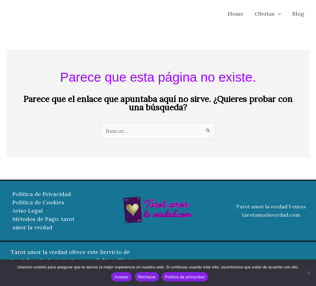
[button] (278, 14)
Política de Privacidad (41, 194)
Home (235, 13)
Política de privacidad (185, 277)
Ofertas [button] (268, 14)
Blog (298, 13)
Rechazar (147, 277)
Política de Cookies (38, 202)
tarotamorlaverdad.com (271, 215)
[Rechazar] (308, 273)
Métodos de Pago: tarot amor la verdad (43, 223)
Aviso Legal (27, 210)
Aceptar (121, 277)
